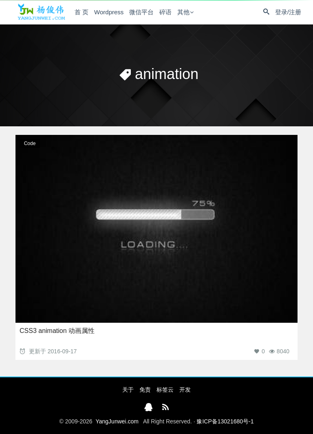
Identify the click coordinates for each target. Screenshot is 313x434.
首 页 (81, 12)
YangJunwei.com (117, 421)
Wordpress (108, 12)
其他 (183, 12)
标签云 (165, 389)
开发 (185, 389)
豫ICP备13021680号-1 (224, 421)
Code (30, 143)
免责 (145, 389)
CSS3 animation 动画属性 (57, 330)
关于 (128, 389)
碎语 (165, 12)
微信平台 (141, 12)
